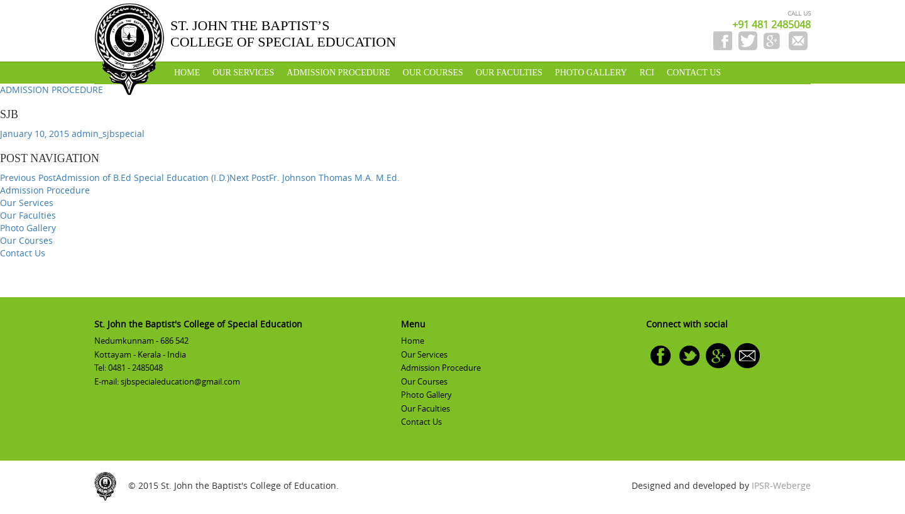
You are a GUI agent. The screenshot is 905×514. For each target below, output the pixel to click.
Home (187, 72)
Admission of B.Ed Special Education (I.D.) (114, 177)
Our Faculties (509, 72)
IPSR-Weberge (781, 485)
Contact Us (694, 72)
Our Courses (433, 72)
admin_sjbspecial (108, 133)
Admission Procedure (338, 72)
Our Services (243, 72)
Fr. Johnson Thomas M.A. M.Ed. (314, 177)
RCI (647, 72)
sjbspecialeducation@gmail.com (180, 381)
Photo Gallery (591, 72)
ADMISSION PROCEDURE (51, 90)
